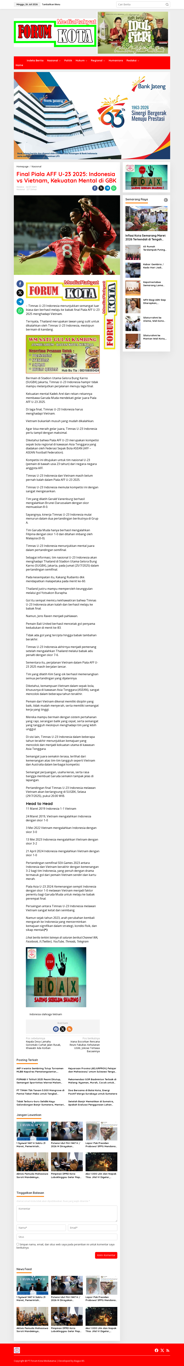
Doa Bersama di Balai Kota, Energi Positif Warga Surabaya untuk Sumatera (92, 1092)
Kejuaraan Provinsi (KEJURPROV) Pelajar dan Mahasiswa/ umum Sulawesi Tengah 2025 (92, 1070)
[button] (167, 4)
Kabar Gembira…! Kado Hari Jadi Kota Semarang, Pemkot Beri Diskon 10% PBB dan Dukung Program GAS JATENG (154, 266)
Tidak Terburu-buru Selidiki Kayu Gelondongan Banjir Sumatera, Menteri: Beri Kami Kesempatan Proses (40, 1103)
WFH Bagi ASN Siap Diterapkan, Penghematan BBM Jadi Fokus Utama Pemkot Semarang (154, 301)
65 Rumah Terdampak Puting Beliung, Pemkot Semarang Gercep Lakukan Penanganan (154, 248)
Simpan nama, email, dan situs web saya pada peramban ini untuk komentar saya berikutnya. (65, 1246)
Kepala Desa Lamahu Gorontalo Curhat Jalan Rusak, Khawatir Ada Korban (43, 1043)
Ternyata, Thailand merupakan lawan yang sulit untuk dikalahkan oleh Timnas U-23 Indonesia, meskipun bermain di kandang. (62, 325)
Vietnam (57, 1014)
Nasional (21, 189)
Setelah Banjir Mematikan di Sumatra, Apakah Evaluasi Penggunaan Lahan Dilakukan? (91, 1103)
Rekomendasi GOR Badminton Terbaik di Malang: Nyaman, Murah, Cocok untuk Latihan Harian (92, 1081)
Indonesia (35, 1014)
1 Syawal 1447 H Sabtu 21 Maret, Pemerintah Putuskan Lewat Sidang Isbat (31, 1145)
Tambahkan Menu (51, 4)
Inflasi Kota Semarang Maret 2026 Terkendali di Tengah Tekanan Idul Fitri (145, 237)
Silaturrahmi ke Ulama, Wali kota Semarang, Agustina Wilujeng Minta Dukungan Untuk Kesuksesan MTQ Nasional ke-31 (155, 319)
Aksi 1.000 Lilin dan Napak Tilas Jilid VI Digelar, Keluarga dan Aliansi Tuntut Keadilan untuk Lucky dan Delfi (101, 1175)
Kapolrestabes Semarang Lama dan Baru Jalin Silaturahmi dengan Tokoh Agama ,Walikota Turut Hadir (155, 284)
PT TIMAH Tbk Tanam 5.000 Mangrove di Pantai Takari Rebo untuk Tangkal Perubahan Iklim (40, 1092)
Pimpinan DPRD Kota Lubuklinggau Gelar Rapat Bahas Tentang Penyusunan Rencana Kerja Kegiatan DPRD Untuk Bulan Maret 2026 (67, 1175)
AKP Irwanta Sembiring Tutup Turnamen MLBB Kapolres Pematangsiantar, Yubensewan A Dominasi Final (40, 1070)
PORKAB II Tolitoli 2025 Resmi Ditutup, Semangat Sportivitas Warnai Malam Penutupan (39, 1081)
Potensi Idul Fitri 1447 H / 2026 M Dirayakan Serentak (65, 1145)
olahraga (47, 1014)
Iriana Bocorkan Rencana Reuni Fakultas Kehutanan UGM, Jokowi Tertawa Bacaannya (82, 1045)
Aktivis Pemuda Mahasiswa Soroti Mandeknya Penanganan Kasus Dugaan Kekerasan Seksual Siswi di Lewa (32, 1175)
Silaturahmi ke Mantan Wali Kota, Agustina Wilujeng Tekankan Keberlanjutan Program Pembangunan (154, 337)
